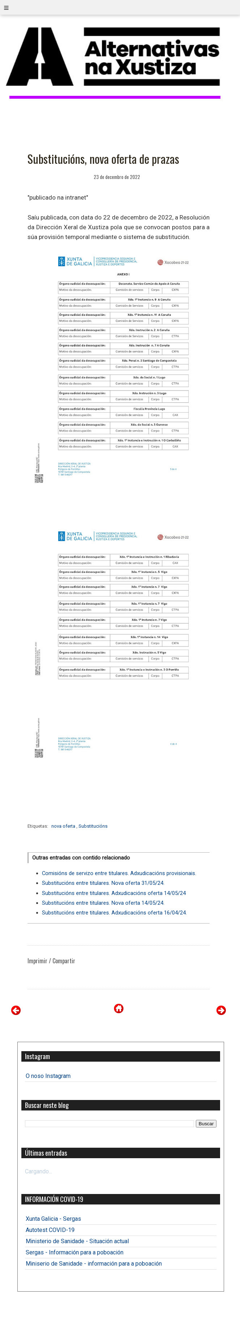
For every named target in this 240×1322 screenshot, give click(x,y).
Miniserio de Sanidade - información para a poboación (94, 1263)
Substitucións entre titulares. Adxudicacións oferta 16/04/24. (114, 912)
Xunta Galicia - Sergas (53, 1218)
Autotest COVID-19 (50, 1230)
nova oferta (63, 826)
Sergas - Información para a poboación (74, 1252)
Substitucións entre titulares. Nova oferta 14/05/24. (103, 903)
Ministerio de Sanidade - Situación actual (77, 1241)
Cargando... (38, 1171)
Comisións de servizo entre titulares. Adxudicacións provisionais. (119, 873)
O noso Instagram (48, 1075)
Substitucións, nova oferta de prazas (103, 158)
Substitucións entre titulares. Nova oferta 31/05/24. (103, 883)
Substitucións (93, 826)
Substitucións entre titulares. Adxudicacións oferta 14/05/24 (114, 893)
